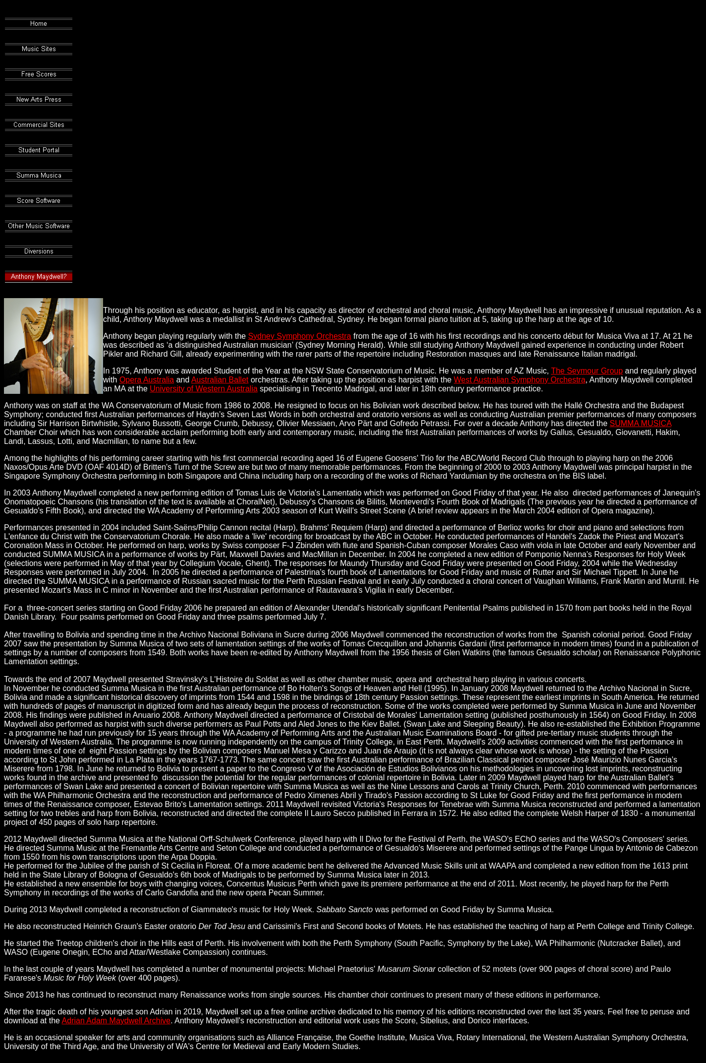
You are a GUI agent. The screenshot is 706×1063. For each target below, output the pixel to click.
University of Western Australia (204, 388)
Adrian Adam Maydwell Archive (116, 1020)
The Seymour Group (587, 371)
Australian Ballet (220, 379)
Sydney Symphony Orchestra (299, 336)
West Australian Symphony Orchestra (520, 379)
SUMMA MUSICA (640, 423)
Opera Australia (146, 379)
